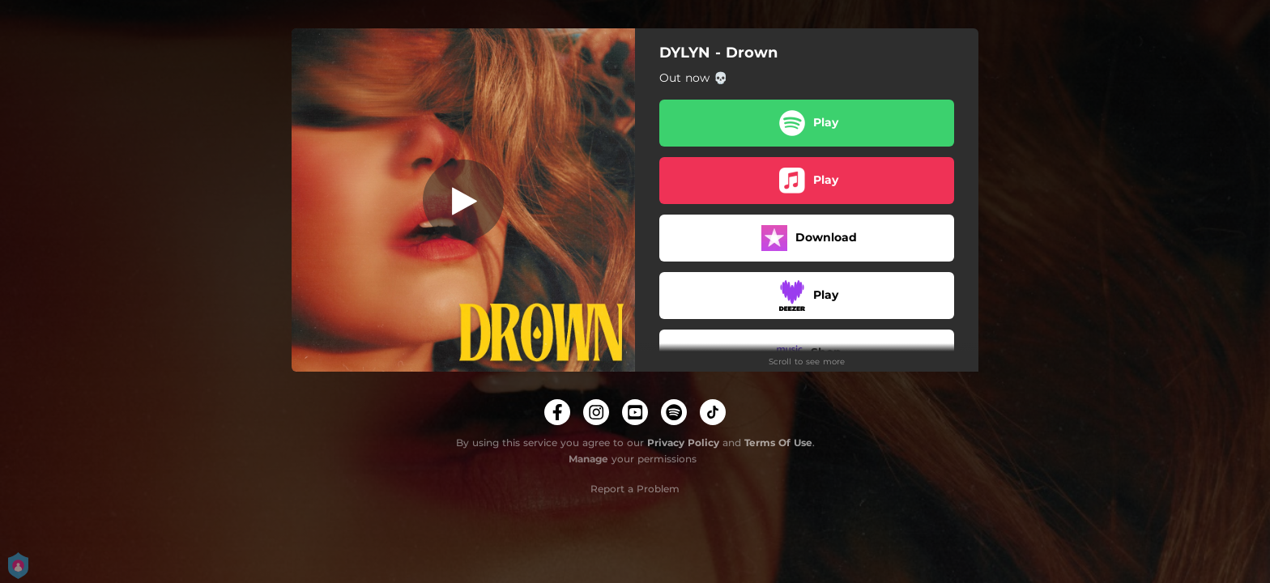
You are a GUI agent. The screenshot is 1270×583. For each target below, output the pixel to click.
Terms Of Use (778, 442)
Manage (588, 459)
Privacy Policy (683, 442)
